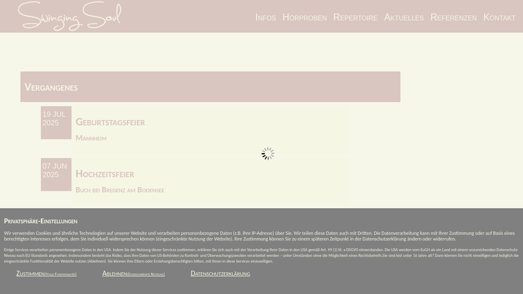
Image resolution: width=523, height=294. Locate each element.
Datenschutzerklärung (220, 273)
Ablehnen (133, 273)
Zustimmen (46, 273)
